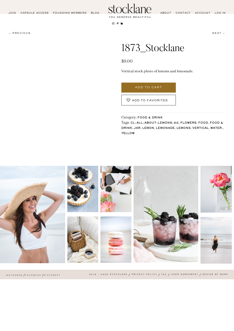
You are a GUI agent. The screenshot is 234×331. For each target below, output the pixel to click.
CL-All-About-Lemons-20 (155, 123)
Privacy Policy (144, 326)
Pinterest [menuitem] (52, 327)
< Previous (20, 33)
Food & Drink (150, 118)
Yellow (128, 133)
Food (203, 123)
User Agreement (184, 326)
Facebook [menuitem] (33, 327)
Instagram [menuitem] (14, 327)
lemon (148, 128)
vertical (200, 128)
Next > (218, 33)
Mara (224, 326)
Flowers (188, 123)
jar (137, 128)
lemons (183, 128)
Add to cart (148, 87)
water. (216, 128)
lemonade (165, 128)
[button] (148, 100)
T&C (164, 326)
